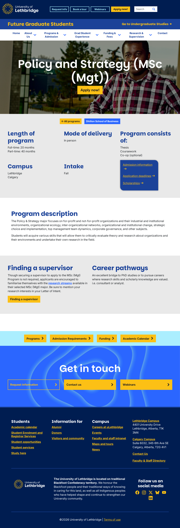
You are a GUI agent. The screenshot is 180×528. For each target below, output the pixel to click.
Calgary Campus (144, 439)
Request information (24, 384)
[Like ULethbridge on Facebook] (137, 492)
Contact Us (140, 454)
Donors (57, 432)
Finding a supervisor (24, 299)
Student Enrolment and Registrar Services (27, 434)
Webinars (129, 384)
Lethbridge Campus (146, 421)
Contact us (73, 384)
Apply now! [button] (120, 9)
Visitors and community (68, 438)
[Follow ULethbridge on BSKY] (157, 492)
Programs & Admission (51, 35)
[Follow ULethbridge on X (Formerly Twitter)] (150, 492)
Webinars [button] (100, 9)
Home (16, 33)
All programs (71, 121)
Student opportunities (26, 442)
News (96, 449)
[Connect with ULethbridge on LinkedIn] (150, 498)
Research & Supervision (136, 35)
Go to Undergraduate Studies (147, 24)
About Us (28, 35)
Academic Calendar (136, 338)
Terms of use (112, 519)
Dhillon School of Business (102, 121)
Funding (104, 338)
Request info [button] (59, 9)
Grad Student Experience (82, 35)
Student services (22, 447)
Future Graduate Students (40, 24)
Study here (18, 453)
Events (97, 432)
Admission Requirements (69, 338)
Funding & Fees (110, 35)
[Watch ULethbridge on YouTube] (164, 492)
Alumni (56, 427)
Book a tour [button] (80, 9)
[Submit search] (153, 9)
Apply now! (90, 90)
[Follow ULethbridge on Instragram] (144, 492)
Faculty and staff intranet (109, 438)
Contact (162, 33)
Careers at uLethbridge (107, 427)
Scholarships (131, 183)
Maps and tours (102, 444)
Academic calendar (24, 427)
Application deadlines (137, 176)
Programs (33, 338)
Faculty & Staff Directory (149, 460)
